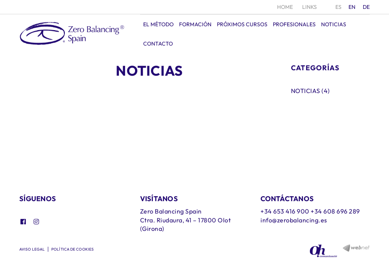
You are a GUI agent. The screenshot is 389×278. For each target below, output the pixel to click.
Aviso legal (32, 249)
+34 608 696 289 (335, 211)
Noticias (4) (310, 91)
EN (352, 6)
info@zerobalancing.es (293, 220)
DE (366, 6)
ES (338, 6)
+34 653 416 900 (285, 211)
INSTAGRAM (37, 222)
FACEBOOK (24, 222)
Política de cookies (72, 249)
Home (285, 6)
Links (309, 6)
